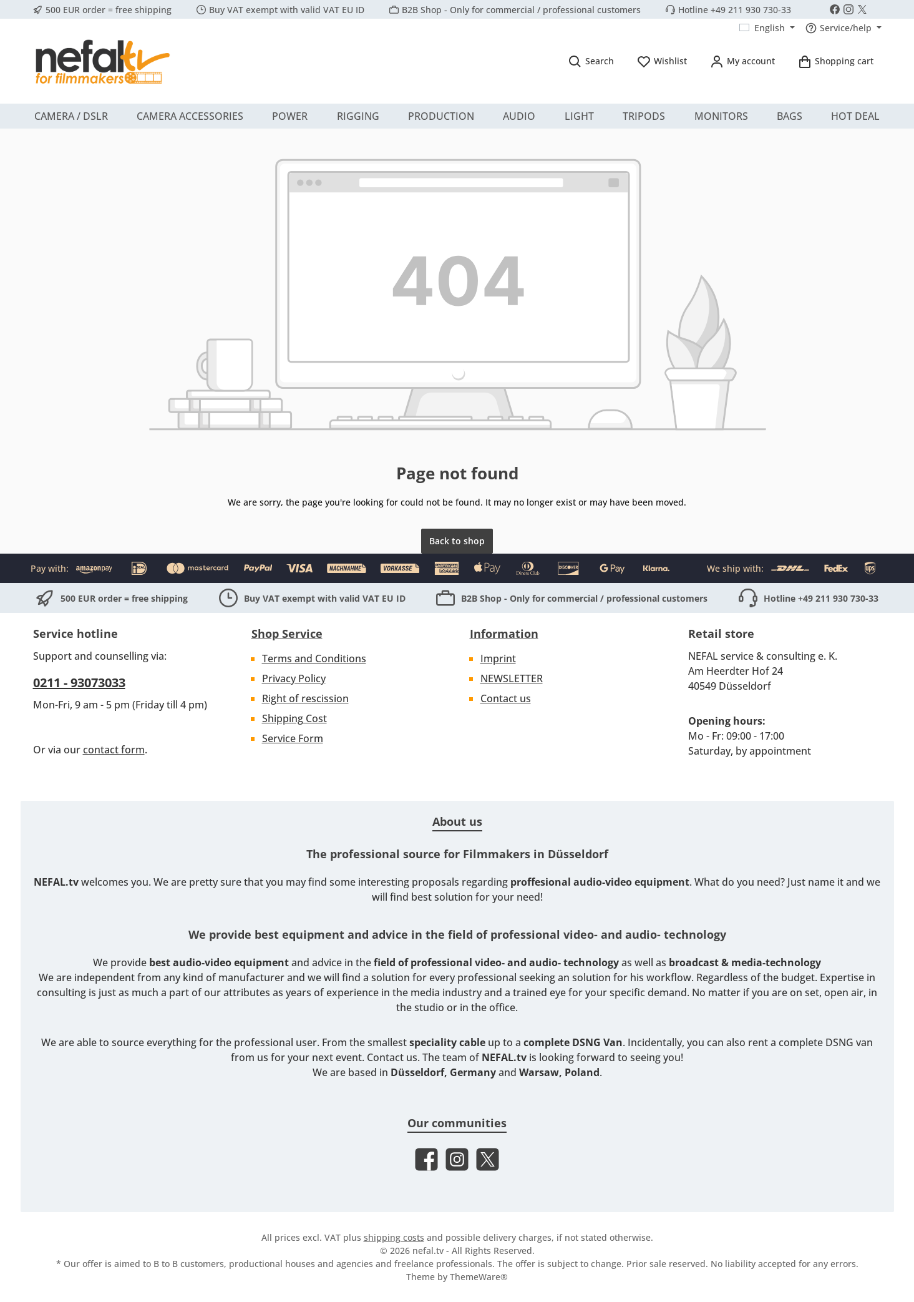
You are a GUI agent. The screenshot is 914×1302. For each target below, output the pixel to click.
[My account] (742, 61)
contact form (114, 749)
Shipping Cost (294, 718)
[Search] (591, 61)
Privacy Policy (294, 678)
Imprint (498, 658)
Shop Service (287, 633)
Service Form (292, 738)
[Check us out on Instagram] (848, 9)
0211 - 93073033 (79, 682)
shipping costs (394, 1237)
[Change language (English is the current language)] (767, 28)
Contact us (505, 698)
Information (504, 633)
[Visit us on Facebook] (835, 9)
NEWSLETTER (511, 678)
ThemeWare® (479, 1277)
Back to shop (457, 541)
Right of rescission (305, 698)
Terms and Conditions (314, 658)
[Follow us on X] (862, 9)
